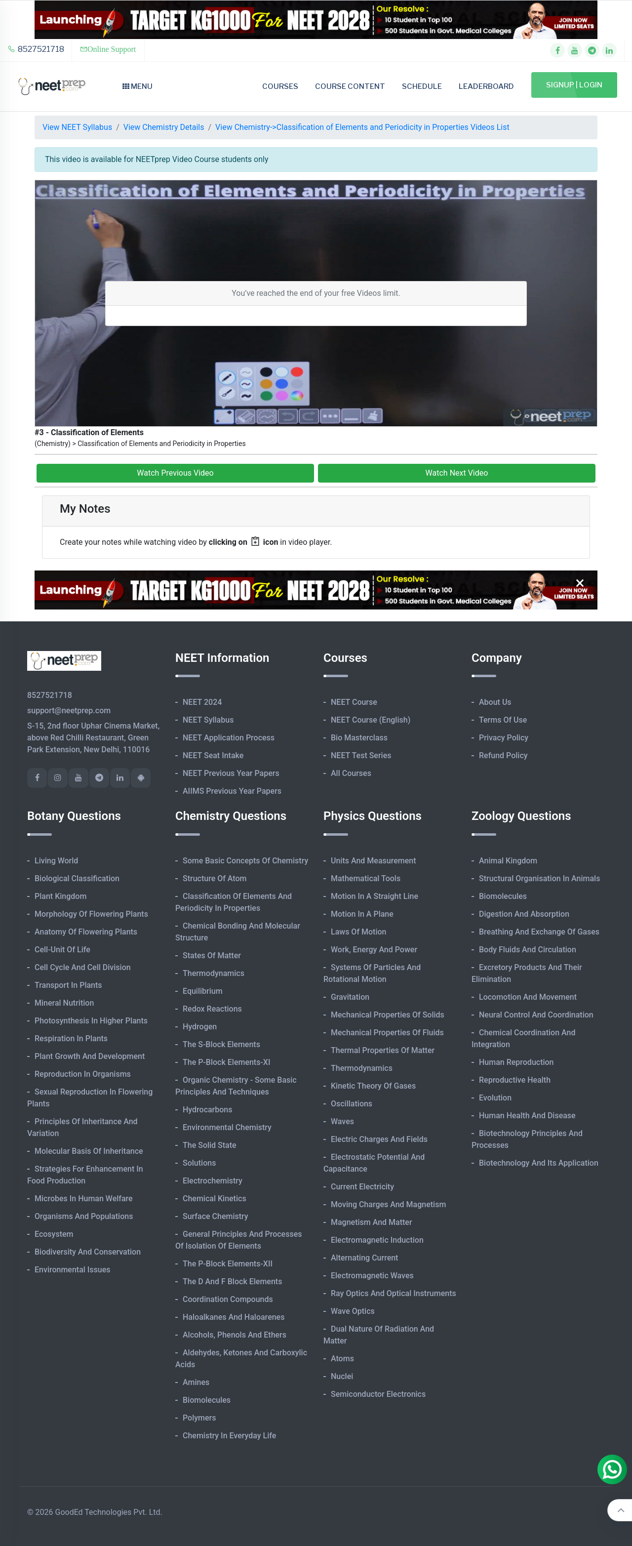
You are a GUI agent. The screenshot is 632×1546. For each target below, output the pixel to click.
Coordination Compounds (228, 1299)
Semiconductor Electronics (378, 1394)
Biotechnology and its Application (538, 1163)
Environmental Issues (73, 1269)
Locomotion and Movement (528, 997)
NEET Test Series (361, 755)
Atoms (342, 1358)
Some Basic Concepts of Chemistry (245, 860)
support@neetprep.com (69, 710)
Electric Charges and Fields (379, 1139)
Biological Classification (77, 878)
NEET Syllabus (208, 720)
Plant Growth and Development (90, 1056)
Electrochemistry (212, 1180)
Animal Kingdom (508, 860)
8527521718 (35, 49)
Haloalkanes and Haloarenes (233, 1317)
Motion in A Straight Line (374, 896)
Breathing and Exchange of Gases (539, 931)
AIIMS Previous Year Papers (232, 791)
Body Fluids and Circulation (527, 949)
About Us (495, 702)
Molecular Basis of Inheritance (89, 1151)
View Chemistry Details (163, 127)
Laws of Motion (358, 931)
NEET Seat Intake (213, 755)
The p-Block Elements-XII (228, 1263)
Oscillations (351, 1103)
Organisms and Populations (84, 1216)
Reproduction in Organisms (83, 1074)
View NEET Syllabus (77, 127)
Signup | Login (574, 85)
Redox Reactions (212, 1009)
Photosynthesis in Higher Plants (91, 1020)
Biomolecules (207, 1400)
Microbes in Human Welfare (84, 1198)
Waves (342, 1121)
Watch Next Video (457, 473)
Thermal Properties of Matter (382, 1050)
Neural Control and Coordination (536, 1014)
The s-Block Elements (221, 1044)
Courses (280, 86)
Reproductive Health (515, 1080)
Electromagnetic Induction (377, 1240)
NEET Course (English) (370, 720)
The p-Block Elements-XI (227, 1062)
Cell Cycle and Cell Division (83, 967)
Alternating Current (364, 1257)
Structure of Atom (215, 878)
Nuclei (342, 1376)
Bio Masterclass (359, 737)
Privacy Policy (503, 737)
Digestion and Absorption (524, 914)
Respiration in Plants (71, 1038)
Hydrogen (200, 1026)
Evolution (495, 1097)
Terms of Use (503, 720)
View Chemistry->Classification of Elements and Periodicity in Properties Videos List (362, 127)
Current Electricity (362, 1186)
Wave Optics (353, 1311)
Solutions (199, 1163)
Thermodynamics (213, 973)
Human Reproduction (516, 1062)
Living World (56, 860)
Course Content (350, 86)
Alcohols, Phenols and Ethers (234, 1335)
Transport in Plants (68, 985)
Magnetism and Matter (371, 1222)
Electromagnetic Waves (372, 1275)
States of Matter (212, 955)
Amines (196, 1382)
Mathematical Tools (365, 878)
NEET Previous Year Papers (231, 773)
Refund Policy (503, 755)
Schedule (422, 86)
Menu (137, 86)
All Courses (351, 773)
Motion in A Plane (362, 914)
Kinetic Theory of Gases (373, 1086)
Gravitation (350, 997)
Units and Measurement (373, 860)
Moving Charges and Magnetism (388, 1204)
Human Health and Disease (527, 1115)
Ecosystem (54, 1234)
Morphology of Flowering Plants (91, 914)
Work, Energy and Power (374, 949)
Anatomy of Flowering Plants (86, 931)
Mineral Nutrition (64, 1003)
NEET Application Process (229, 737)
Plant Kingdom (60, 896)
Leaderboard (486, 86)
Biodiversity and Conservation (88, 1252)
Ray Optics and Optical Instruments (393, 1293)
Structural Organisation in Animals (539, 878)
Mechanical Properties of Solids (387, 1014)
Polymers (199, 1418)
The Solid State (210, 1145)
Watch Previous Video (175, 473)
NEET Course (354, 702)
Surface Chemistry (215, 1216)
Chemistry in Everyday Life (229, 1435)
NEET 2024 (202, 702)
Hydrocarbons (207, 1109)
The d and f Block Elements (232, 1281)
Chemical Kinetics (214, 1198)
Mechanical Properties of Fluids (387, 1032)
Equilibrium (203, 991)
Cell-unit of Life (62, 949)
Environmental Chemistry (227, 1127)
